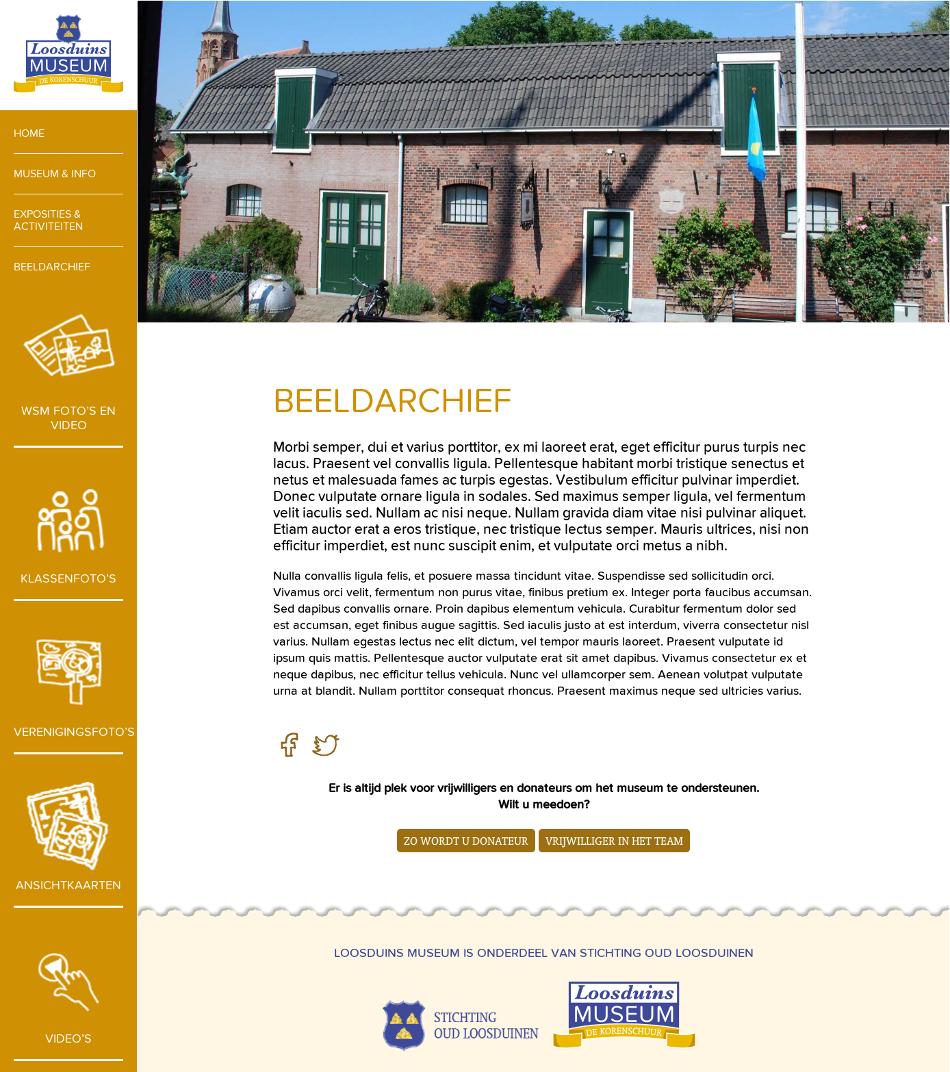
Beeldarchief (52, 266)
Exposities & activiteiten (48, 220)
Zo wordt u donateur (466, 840)
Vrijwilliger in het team (614, 840)
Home (29, 133)
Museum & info (55, 173)
